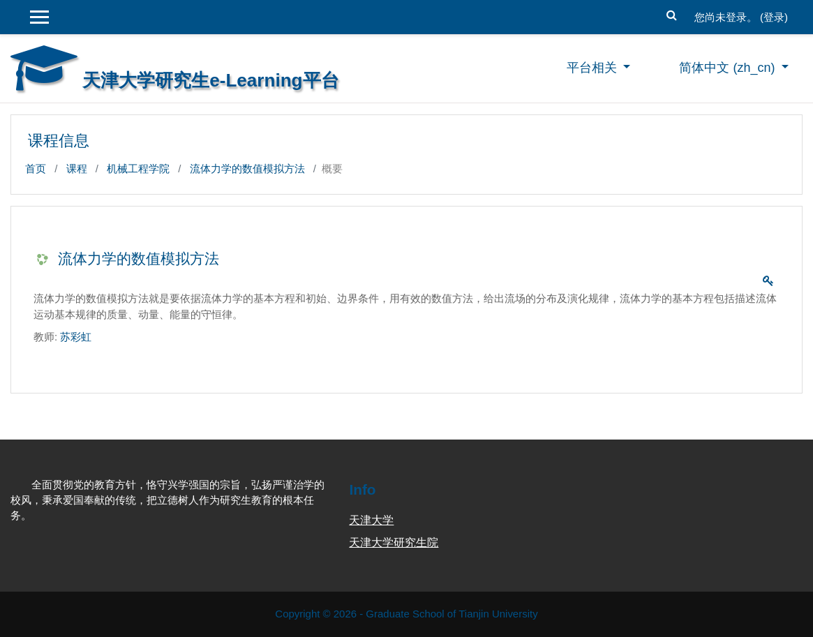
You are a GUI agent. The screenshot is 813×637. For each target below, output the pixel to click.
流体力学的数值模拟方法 (247, 168)
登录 (773, 17)
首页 (35, 168)
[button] (672, 13)
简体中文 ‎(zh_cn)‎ (728, 68)
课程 (76, 168)
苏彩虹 (75, 337)
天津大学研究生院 (393, 542)
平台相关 (593, 68)
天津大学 (371, 520)
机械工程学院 (138, 168)
